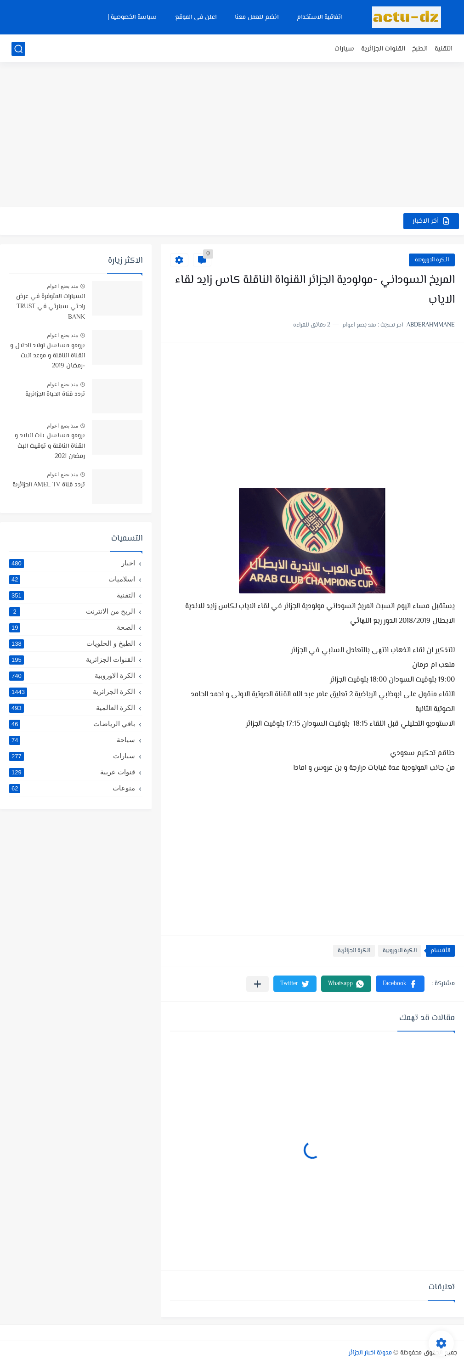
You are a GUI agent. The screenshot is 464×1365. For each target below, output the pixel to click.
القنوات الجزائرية (383, 49)
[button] (400, 984)
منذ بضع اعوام (62, 286)
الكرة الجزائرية (354, 950)
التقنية (444, 49)
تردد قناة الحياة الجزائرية (55, 394)
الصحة (72, 627)
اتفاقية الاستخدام (319, 17)
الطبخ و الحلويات (72, 643)
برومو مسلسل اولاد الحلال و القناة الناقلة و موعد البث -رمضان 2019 (47, 356)
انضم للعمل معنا (256, 17)
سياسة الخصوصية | (132, 17)
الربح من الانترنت (72, 611)
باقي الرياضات (72, 724)
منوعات (72, 788)
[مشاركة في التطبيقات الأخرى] (257, 984)
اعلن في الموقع (195, 17)
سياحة (72, 740)
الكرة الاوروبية (432, 260)
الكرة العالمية (72, 708)
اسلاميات (72, 579)
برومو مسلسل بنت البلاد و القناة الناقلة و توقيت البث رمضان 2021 (50, 446)
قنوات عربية (72, 772)
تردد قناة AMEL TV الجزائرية (48, 485)
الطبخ (420, 49)
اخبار (72, 563)
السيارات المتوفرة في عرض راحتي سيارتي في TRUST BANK (50, 307)
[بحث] (18, 49)
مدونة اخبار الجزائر (370, 1353)
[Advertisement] (232, 135)
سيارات (344, 49)
